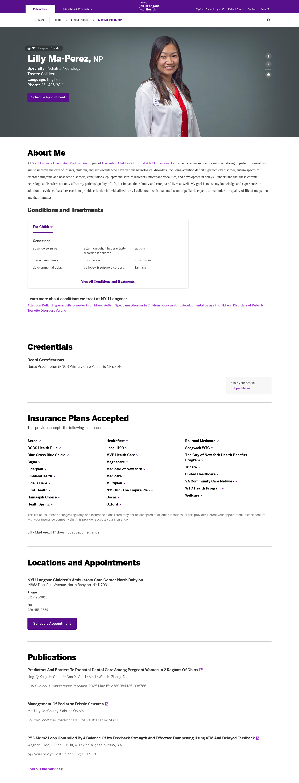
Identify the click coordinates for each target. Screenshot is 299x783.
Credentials (49, 347)
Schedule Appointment (48, 97)
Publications (51, 657)
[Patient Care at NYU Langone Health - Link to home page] (149, 6)
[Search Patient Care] (269, 20)
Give (265, 9)
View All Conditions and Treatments (108, 281)
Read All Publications (45, 769)
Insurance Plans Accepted (78, 418)
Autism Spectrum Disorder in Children (132, 305)
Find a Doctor (79, 20)
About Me (46, 153)
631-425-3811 (52, 85)
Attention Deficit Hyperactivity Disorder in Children (64, 305)
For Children (43, 227)
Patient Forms (236, 9)
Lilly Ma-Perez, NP (110, 20)
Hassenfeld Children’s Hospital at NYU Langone (135, 163)
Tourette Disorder (40, 310)
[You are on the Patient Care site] (40, 9)
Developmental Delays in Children (206, 305)
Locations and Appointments (83, 563)
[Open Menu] (39, 20)
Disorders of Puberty (248, 305)
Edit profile (238, 388)
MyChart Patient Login (210, 9)
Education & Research (77, 9)
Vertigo (61, 310)
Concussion (171, 305)
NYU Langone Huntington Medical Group (61, 163)
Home (57, 20)
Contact (252, 9)
